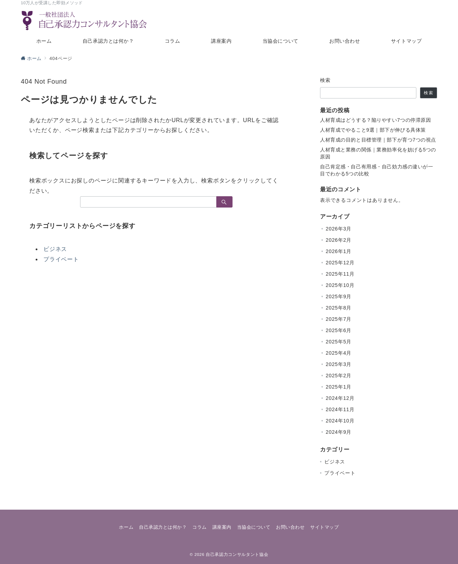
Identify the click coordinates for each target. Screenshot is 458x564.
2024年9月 (338, 432)
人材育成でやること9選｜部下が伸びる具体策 (373, 130)
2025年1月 (338, 387)
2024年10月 (340, 421)
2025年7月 (338, 319)
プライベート (61, 259)
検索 (325, 80)
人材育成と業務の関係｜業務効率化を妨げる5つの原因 (378, 153)
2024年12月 (340, 398)
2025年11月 (340, 274)
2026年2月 (338, 240)
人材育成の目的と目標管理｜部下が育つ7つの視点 (378, 140)
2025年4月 (338, 353)
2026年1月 (338, 251)
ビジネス (55, 249)
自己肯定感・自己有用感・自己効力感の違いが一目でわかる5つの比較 (376, 170)
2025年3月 (338, 364)
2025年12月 (340, 262)
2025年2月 (338, 375)
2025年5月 (338, 341)
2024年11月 (340, 409)
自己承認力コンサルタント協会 (237, 554)
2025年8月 (338, 308)
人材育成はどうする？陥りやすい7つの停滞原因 (375, 120)
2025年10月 (340, 285)
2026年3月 (338, 229)
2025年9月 (338, 296)
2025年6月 (338, 330)
